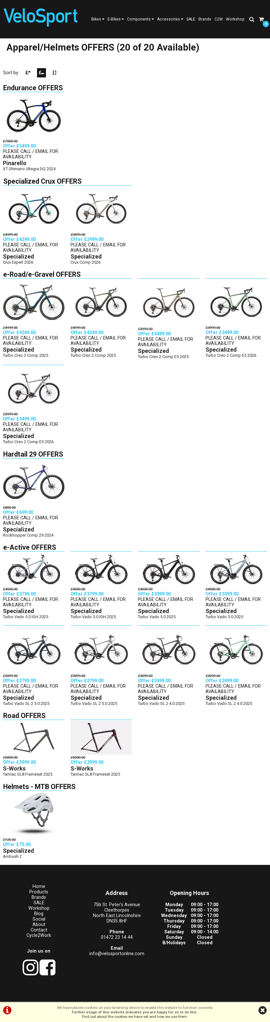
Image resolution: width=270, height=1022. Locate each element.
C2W (218, 19)
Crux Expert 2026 (18, 267)
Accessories (170, 19)
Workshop (235, 19)
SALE (190, 19)
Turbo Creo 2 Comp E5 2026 (231, 359)
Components (140, 19)
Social (33, 923)
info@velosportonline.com (101, 958)
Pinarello (15, 168)
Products (33, 896)
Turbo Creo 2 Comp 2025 (26, 359)
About (33, 928)
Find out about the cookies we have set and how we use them (134, 1016)
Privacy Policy (143, 995)
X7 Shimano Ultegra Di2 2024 (29, 174)
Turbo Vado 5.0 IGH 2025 (26, 621)
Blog (33, 918)
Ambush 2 (12, 860)
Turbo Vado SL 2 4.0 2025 (161, 707)
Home (33, 890)
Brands (205, 19)
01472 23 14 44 (101, 941)
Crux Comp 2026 (86, 267)
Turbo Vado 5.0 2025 (157, 621)
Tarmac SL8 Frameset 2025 (28, 777)
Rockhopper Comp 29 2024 (28, 539)
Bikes (97, 19)
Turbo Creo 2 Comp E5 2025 (163, 361)
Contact (34, 934)
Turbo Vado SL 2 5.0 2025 (26, 707)
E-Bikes (116, 19)
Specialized (18, 261)
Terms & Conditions (105, 995)
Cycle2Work (33, 939)
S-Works (14, 772)
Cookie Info (173, 995)
